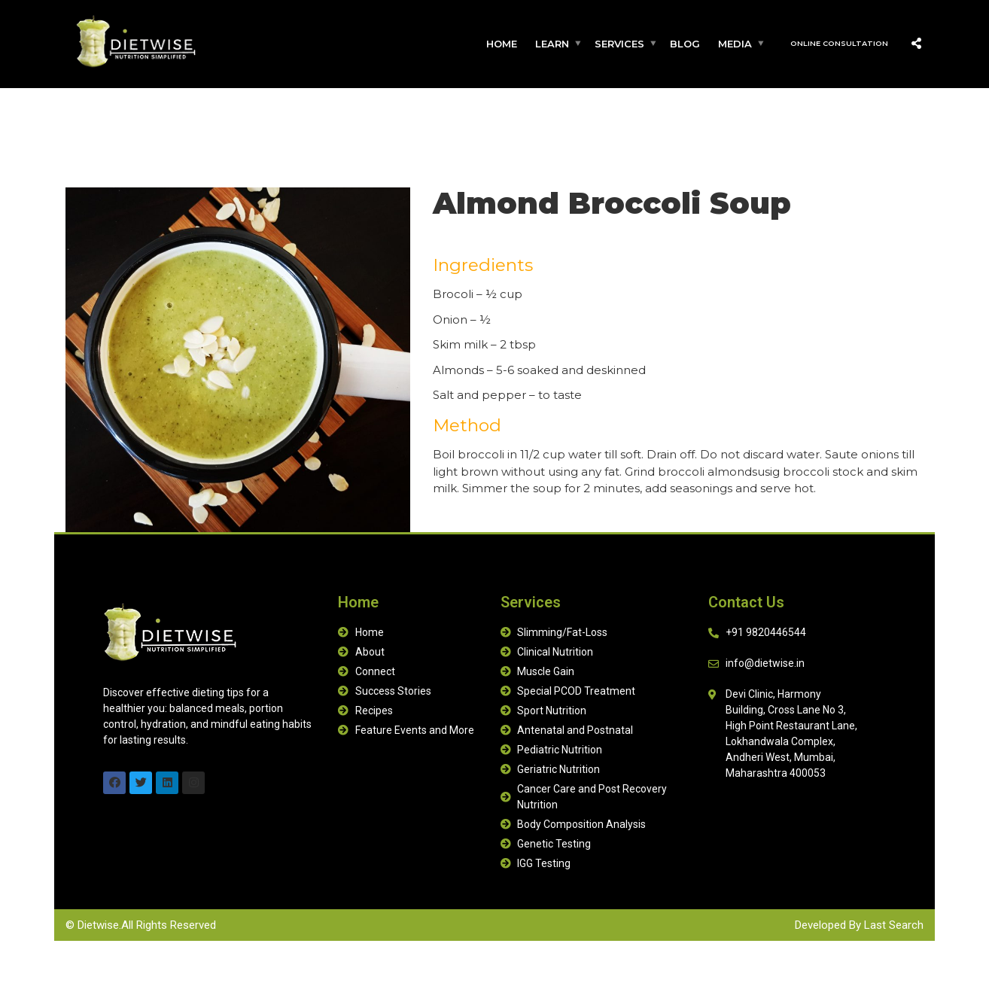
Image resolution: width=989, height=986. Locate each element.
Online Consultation (839, 43)
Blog (685, 44)
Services (619, 44)
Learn (552, 44)
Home (501, 44)
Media (735, 44)
